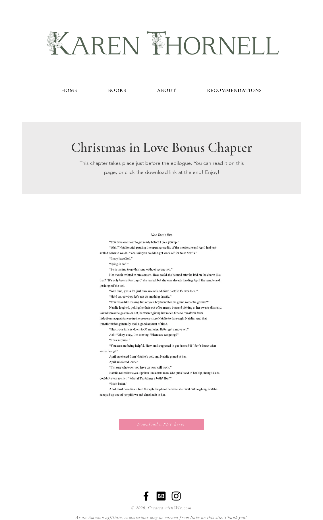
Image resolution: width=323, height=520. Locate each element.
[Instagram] (176, 496)
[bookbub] (161, 496)
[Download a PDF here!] (161, 424)
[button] (161, 312)
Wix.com (183, 508)
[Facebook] (146, 496)
